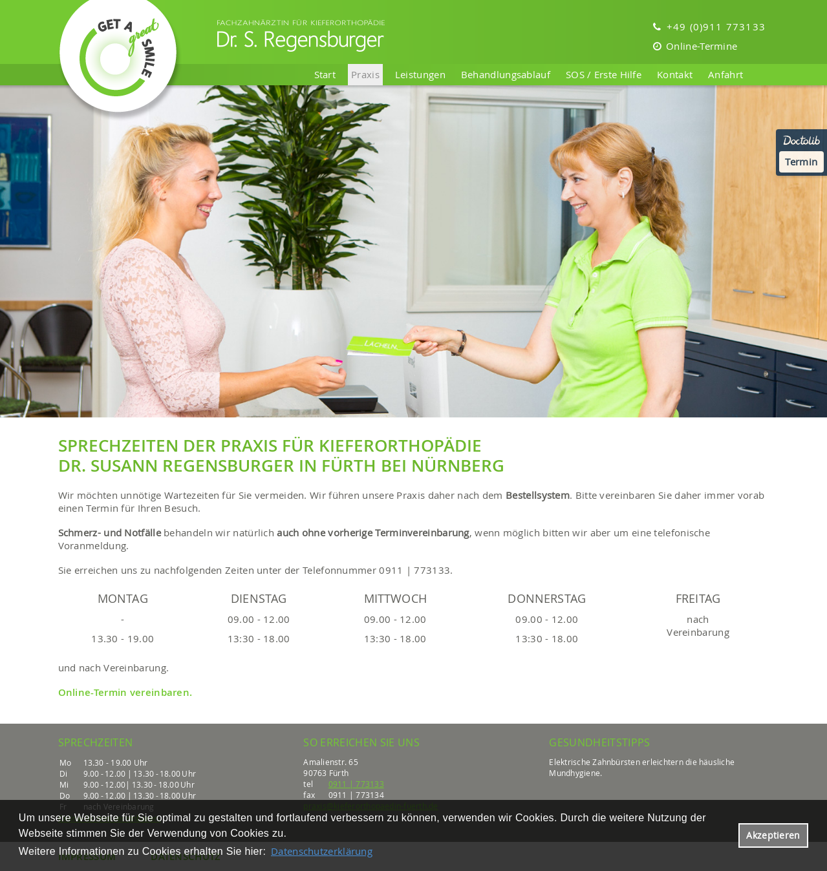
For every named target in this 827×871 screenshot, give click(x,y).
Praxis (365, 74)
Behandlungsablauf (505, 74)
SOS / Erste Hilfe (603, 74)
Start (325, 74)
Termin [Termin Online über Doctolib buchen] (801, 161)
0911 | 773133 (356, 784)
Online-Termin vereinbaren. (125, 692)
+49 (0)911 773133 (709, 26)
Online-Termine (695, 45)
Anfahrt (725, 74)
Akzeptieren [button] (773, 835)
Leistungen (420, 74)
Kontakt (675, 74)
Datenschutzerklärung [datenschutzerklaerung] (321, 851)
